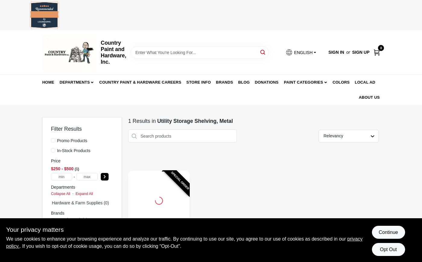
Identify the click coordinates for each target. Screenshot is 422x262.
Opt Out (388, 249)
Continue (388, 232)
